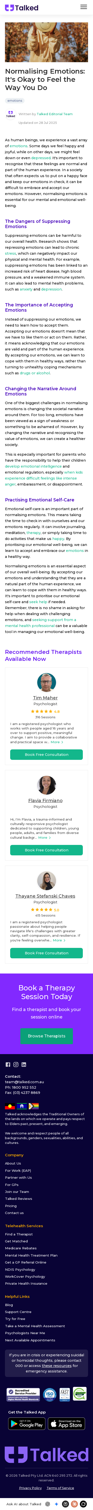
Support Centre (18, 1312)
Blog (9, 1305)
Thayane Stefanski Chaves (45, 896)
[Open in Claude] (74, 1504)
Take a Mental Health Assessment (35, 1326)
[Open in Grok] (83, 1504)
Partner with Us (18, 1177)
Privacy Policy (30, 1488)
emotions (14, 100)
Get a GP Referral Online (25, 1262)
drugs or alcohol (35, 373)
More (57, 742)
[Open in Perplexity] (65, 1504)
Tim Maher (45, 697)
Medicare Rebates (21, 1248)
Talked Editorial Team (55, 114)
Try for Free (15, 1319)
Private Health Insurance (26, 1283)
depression (51, 289)
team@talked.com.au (24, 1082)
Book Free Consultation (46, 754)
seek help (37, 602)
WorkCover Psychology (25, 1276)
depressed (41, 158)
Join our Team (17, 1192)
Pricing (11, 1206)
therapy (34, 533)
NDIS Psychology (20, 1269)
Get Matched (16, 1241)
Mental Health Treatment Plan (31, 1255)
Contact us (14, 1213)
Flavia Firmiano (45, 800)
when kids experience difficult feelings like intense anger (44, 478)
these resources (57, 1366)
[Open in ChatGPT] (47, 1504)
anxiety (26, 289)
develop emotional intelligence (33, 466)
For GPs (12, 1185)
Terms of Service (60, 1488)
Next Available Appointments (30, 1340)
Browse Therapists (46, 1036)
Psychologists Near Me (25, 1333)
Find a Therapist (19, 1234)
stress (10, 253)
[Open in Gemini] (56, 1504)
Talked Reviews (18, 1199)
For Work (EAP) (18, 1170)
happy (57, 538)
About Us (13, 1163)
